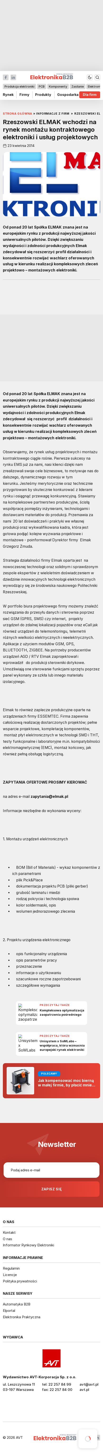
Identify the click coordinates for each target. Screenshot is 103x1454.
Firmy (24, 95)
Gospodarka (68, 95)
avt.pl (84, 1389)
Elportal (9, 1310)
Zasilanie (77, 86)
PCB (42, 86)
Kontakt (9, 1232)
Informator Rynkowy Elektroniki (28, 1245)
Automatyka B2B (16, 1304)
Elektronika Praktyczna (21, 1317)
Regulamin (11, 1268)
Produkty (43, 95)
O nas (7, 1239)
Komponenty (58, 86)
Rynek (8, 95)
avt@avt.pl (89, 1384)
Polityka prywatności (20, 1281)
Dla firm (90, 95)
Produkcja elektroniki (19, 86)
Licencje (10, 1274)
